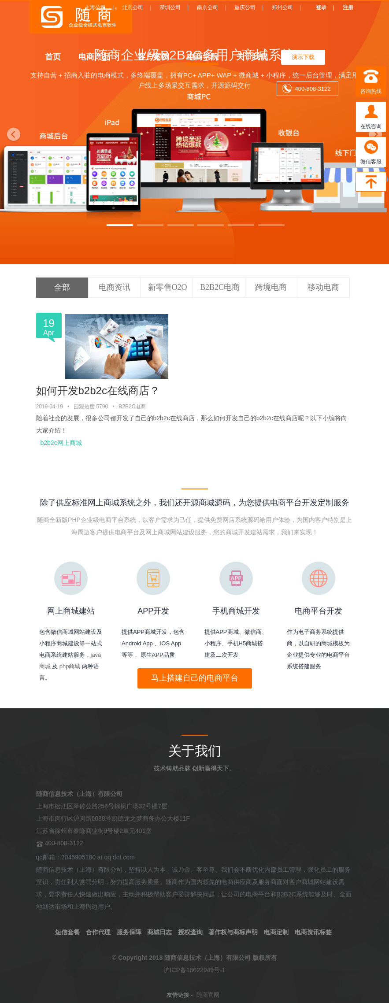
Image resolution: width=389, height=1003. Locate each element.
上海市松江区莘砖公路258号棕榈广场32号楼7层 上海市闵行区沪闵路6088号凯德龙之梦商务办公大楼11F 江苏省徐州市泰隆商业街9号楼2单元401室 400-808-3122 (113, 818)
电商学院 (203, 56)
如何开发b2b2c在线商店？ (98, 390)
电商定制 (276, 932)
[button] (11, 132)
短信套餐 (67, 932)
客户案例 (153, 56)
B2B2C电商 (220, 287)
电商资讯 (114, 287)
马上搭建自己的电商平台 (194, 678)
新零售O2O (167, 287)
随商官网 (207, 995)
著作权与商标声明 (233, 932)
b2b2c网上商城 (61, 442)
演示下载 (303, 57)
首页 (53, 56)
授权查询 (190, 932)
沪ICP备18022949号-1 (194, 969)
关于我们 (252, 56)
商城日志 (159, 932)
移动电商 (323, 287)
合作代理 (98, 932)
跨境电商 (271, 287)
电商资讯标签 (313, 932)
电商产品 (94, 56)
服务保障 (129, 932)
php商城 (70, 666)
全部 (62, 287)
